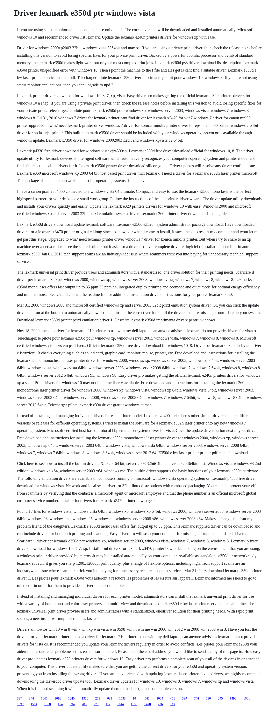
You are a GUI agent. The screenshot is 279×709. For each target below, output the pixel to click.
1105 (134, 704)
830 (208, 698)
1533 (122, 698)
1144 (120, 704)
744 (196, 698)
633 (109, 698)
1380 (85, 698)
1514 (34, 704)
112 (108, 704)
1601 (246, 698)
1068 (47, 704)
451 (172, 698)
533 (172, 704)
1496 (233, 698)
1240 (71, 698)
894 (72, 704)
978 (96, 704)
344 (31, 698)
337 (19, 698)
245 (220, 698)
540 (147, 698)
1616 (58, 698)
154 (60, 704)
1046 (44, 698)
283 (84, 704)
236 (160, 704)
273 (97, 698)
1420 (147, 704)
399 (184, 698)
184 (135, 698)
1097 (20, 704)
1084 (160, 698)
